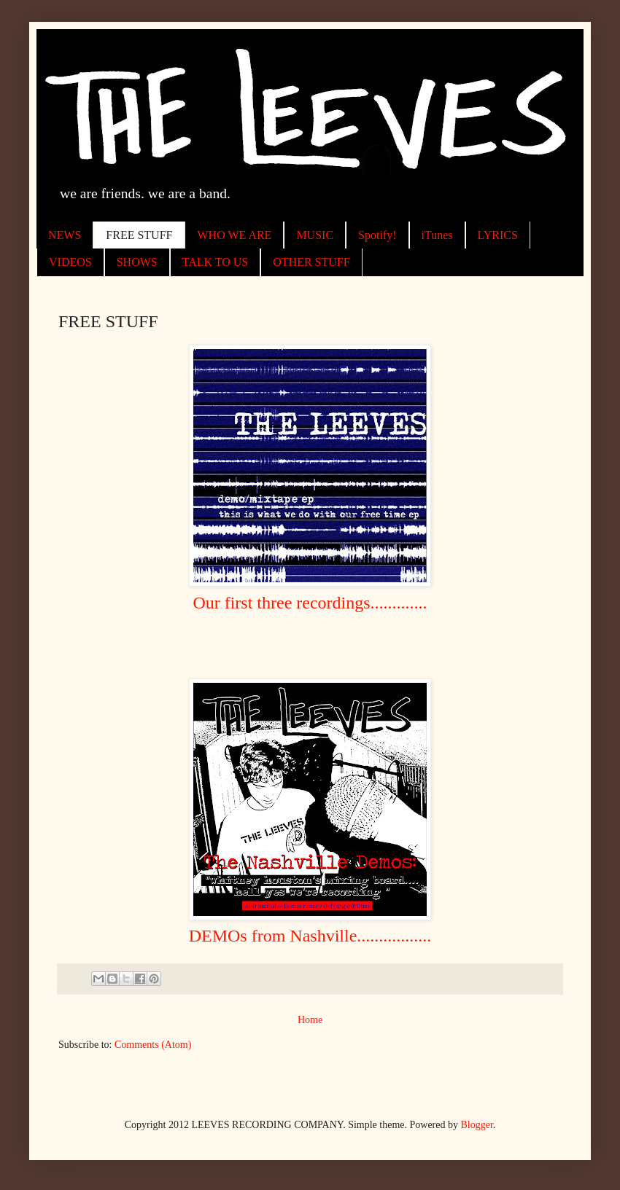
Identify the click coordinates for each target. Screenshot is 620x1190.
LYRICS (498, 235)
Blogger (477, 1124)
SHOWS (137, 262)
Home (310, 1019)
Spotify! (377, 235)
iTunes (437, 235)
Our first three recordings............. (310, 602)
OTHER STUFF (311, 262)
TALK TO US (215, 262)
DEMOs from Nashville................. (310, 935)
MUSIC (314, 235)
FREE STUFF (139, 235)
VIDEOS (70, 262)
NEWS (64, 235)
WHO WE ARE (234, 235)
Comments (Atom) (153, 1044)
